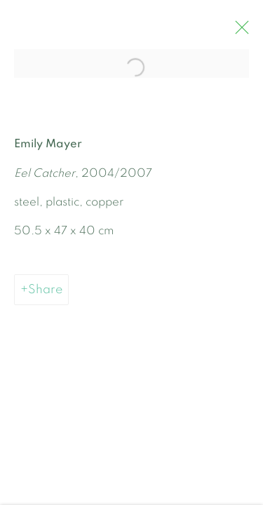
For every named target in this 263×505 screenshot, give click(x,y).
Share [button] (45, 292)
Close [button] (241, 31)
